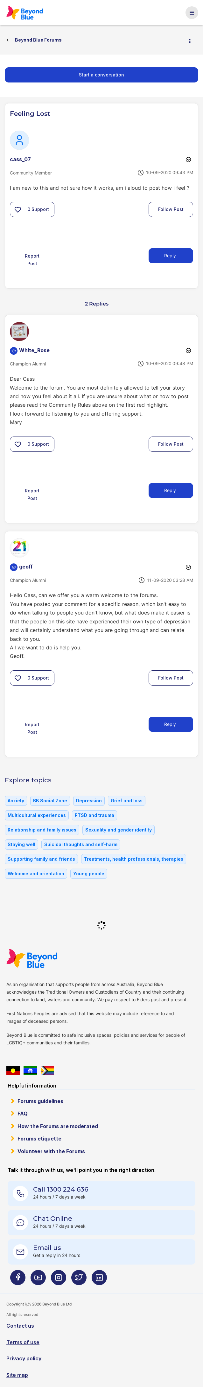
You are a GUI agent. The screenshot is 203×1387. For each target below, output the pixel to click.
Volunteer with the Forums (51, 1151)
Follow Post (171, 209)
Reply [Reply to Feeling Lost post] (170, 255)
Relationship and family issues (42, 829)
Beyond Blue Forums (33, 12)
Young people (88, 873)
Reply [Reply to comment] (170, 490)
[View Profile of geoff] (26, 566)
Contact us (20, 1326)
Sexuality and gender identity (118, 829)
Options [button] (192, 40)
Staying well (21, 844)
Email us (47, 1248)
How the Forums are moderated (58, 1126)
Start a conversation (101, 74)
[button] (18, 209)
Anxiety (16, 800)
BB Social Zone (50, 800)
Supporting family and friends (41, 859)
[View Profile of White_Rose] (34, 350)
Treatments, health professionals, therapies (133, 859)
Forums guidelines (40, 1101)
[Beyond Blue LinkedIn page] (99, 1280)
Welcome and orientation (36, 873)
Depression (89, 800)
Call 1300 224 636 (60, 1189)
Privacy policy (23, 1358)
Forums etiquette (39, 1138)
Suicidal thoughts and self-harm (80, 844)
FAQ (23, 1113)
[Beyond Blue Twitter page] (79, 1280)
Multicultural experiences (37, 815)
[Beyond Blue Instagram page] (58, 1280)
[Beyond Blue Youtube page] (38, 1280)
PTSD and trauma (94, 815)
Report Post (32, 259)
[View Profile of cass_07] (20, 159)
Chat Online (52, 1218)
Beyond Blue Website (44, 958)
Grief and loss (127, 800)
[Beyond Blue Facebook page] (18, 1280)
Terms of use (22, 1342)
